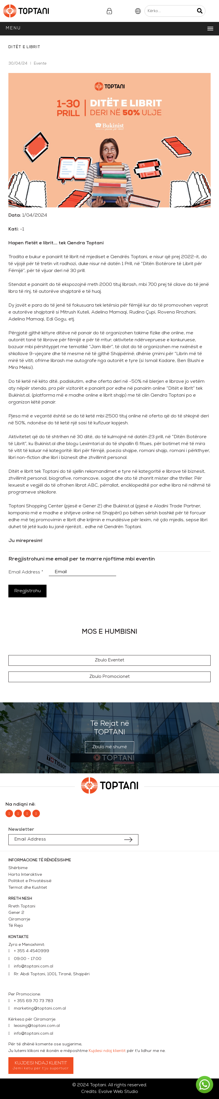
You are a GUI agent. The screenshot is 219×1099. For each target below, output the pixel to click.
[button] (109, 660)
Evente (40, 63)
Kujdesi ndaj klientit (107, 1051)
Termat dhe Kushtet (27, 888)
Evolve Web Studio (118, 1092)
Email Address (25, 572)
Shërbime (17, 868)
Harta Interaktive (25, 875)
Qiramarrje (19, 919)
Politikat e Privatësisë (29, 881)
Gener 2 (17, 913)
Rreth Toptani (21, 906)
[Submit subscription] (128, 839)
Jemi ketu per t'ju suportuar (41, 1068)
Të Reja (15, 926)
